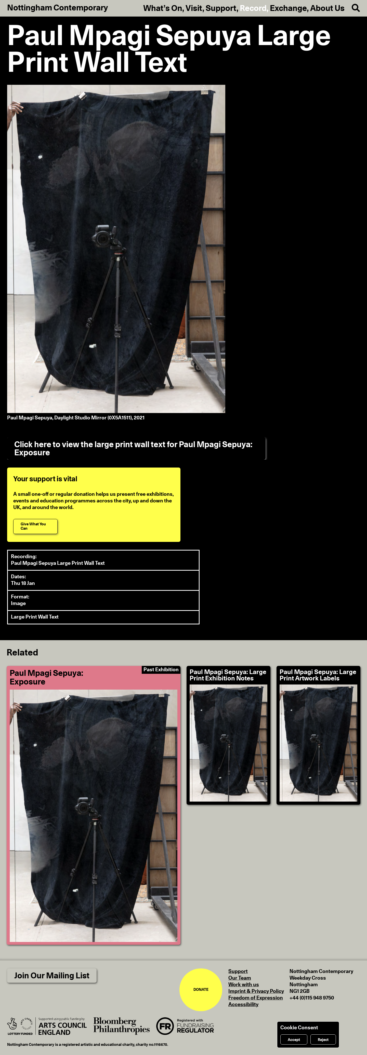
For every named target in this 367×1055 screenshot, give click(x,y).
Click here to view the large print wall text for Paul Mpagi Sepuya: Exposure (133, 449)
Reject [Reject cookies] (323, 1040)
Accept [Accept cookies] (294, 1040)
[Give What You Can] (35, 526)
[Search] (352, 8)
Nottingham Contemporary (57, 8)
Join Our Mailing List (51, 976)
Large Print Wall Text (35, 617)
